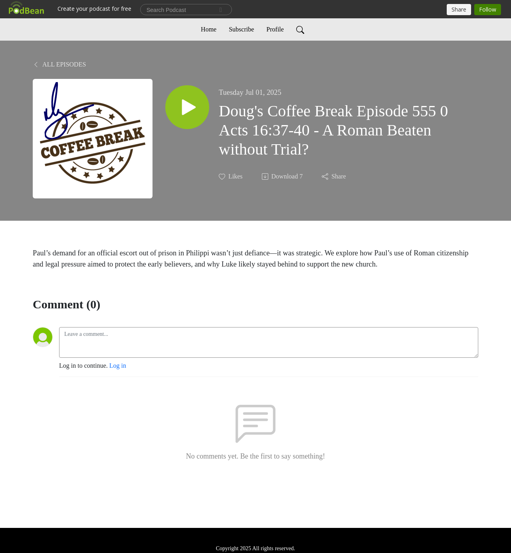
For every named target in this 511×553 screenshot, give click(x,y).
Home (208, 29)
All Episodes (59, 64)
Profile (275, 29)
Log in (117, 365)
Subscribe (241, 29)
